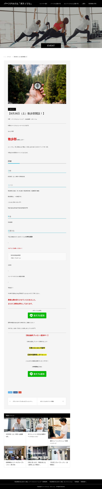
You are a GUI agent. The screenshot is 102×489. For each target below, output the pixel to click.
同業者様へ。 (84, 481)
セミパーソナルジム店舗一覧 (71, 3)
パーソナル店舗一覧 (56, 3)
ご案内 (83, 3)
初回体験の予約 (92, 3)
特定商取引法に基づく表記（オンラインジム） (61, 481)
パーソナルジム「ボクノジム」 (18, 3)
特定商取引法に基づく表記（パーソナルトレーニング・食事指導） (31, 481)
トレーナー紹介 (43, 3)
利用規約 (77, 481)
